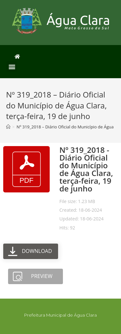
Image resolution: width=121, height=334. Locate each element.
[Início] (8, 127)
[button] (11, 66)
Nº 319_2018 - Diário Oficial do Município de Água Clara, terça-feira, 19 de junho (86, 169)
